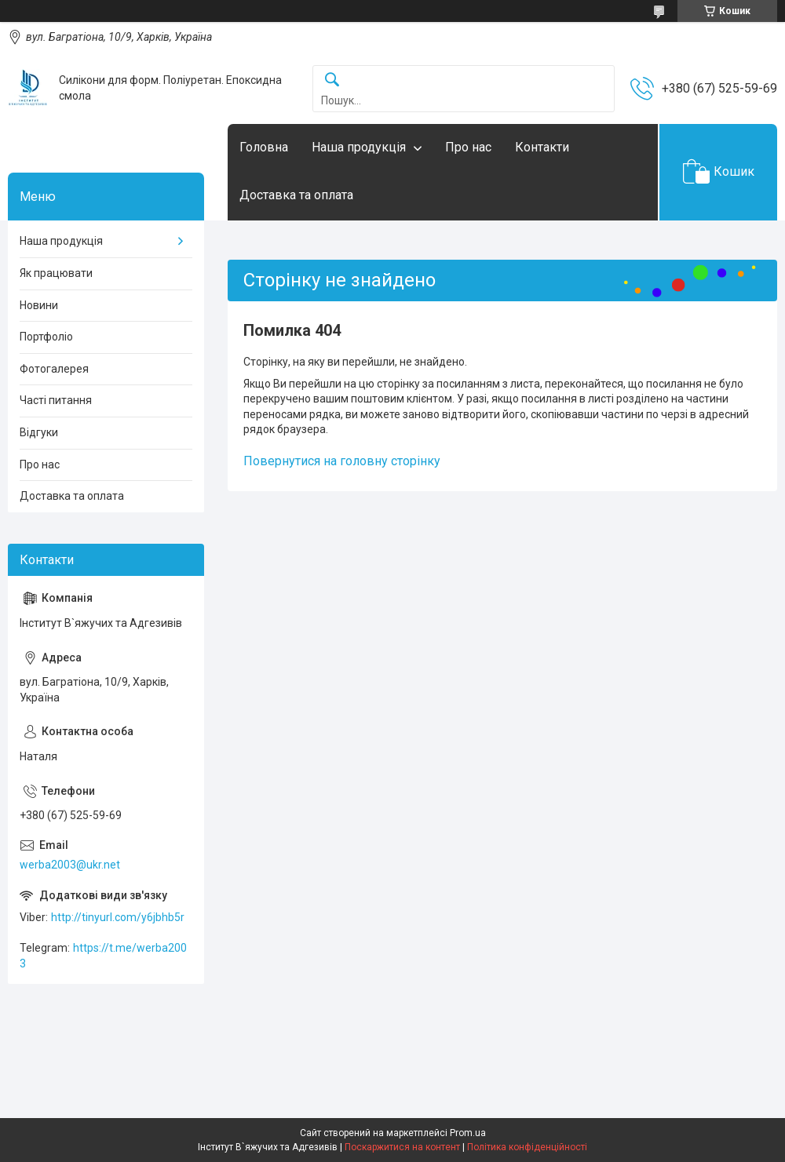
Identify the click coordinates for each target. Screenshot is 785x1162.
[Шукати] (332, 80)
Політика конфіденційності (527, 1147)
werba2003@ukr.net (70, 864)
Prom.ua (468, 1132)
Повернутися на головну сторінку (341, 461)
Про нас (468, 147)
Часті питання (56, 400)
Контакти (542, 147)
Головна (263, 147)
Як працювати (56, 273)
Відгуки (39, 432)
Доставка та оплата (296, 195)
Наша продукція (359, 147)
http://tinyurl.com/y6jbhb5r (117, 917)
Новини (39, 305)
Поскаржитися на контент (402, 1147)
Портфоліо (46, 336)
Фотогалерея (54, 368)
